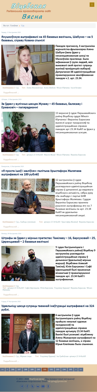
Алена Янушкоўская (35, 88)
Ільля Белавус (76, 88)
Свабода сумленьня (27, 222)
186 (12, 369)
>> (81, 369)
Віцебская (28, 5)
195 (70, 369)
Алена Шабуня (50, 88)
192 (51, 369)
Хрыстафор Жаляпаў (69, 222)
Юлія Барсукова (46, 288)
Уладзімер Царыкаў (62, 288)
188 (25, 369)
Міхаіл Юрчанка (63, 88)
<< (2, 369)
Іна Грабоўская (63, 356)
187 (19, 369)
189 (32, 369)
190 (38, 369)
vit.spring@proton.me (57, 381)
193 (57, 369)
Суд (17, 88)
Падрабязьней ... (11, 93)
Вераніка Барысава (78, 155)
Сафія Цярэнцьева (32, 288)
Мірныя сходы (26, 356)
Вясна (32, 16)
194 (64, 369)
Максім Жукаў (50, 155)
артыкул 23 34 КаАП (35, 155)
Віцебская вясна (36, 379)
